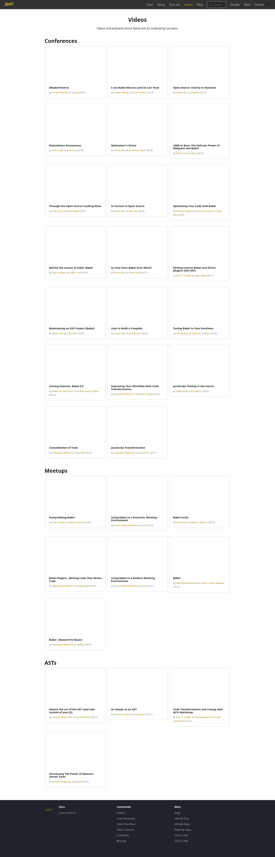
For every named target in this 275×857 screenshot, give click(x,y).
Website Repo (183, 829)
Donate (234, 5)
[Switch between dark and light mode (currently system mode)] (268, 4)
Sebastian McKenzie (62, 391)
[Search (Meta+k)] (216, 4)
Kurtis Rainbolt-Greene (126, 525)
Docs (150, 5)
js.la (144, 525)
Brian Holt (181, 153)
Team (247, 5)
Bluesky (121, 841)
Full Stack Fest (82, 717)
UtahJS (77, 781)
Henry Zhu (181, 92)
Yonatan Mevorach (62, 717)
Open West (200, 275)
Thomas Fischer (206, 211)
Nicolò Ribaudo (60, 92)
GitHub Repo (182, 824)
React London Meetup (212, 583)
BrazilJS (80, 452)
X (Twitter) (123, 835)
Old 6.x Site (181, 835)
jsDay (193, 153)
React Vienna (76, 522)
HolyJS (75, 92)
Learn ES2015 (67, 812)
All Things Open (137, 150)
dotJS (207, 333)
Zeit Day (133, 211)
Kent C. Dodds (183, 275)
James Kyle (120, 333)
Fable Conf (75, 272)
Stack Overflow (126, 824)
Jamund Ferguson (61, 781)
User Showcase (126, 818)
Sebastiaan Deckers (62, 585)
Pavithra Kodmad (123, 714)
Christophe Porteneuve (188, 333)
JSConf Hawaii (138, 92)
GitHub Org (182, 818)
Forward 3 (196, 391)
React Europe (146, 394)
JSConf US (144, 452)
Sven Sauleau (59, 272)
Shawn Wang (121, 92)
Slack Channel (125, 829)
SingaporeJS (82, 585)
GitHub (259, 5)
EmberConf (135, 333)
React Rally (72, 211)
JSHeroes (71, 150)
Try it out (174, 5)
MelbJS (80, 644)
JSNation (195, 92)
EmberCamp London (88, 391)
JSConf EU (72, 333)
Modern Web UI (199, 522)
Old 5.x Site (181, 841)
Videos (188, 5)
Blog (200, 5)
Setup (161, 5)
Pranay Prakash (184, 211)
